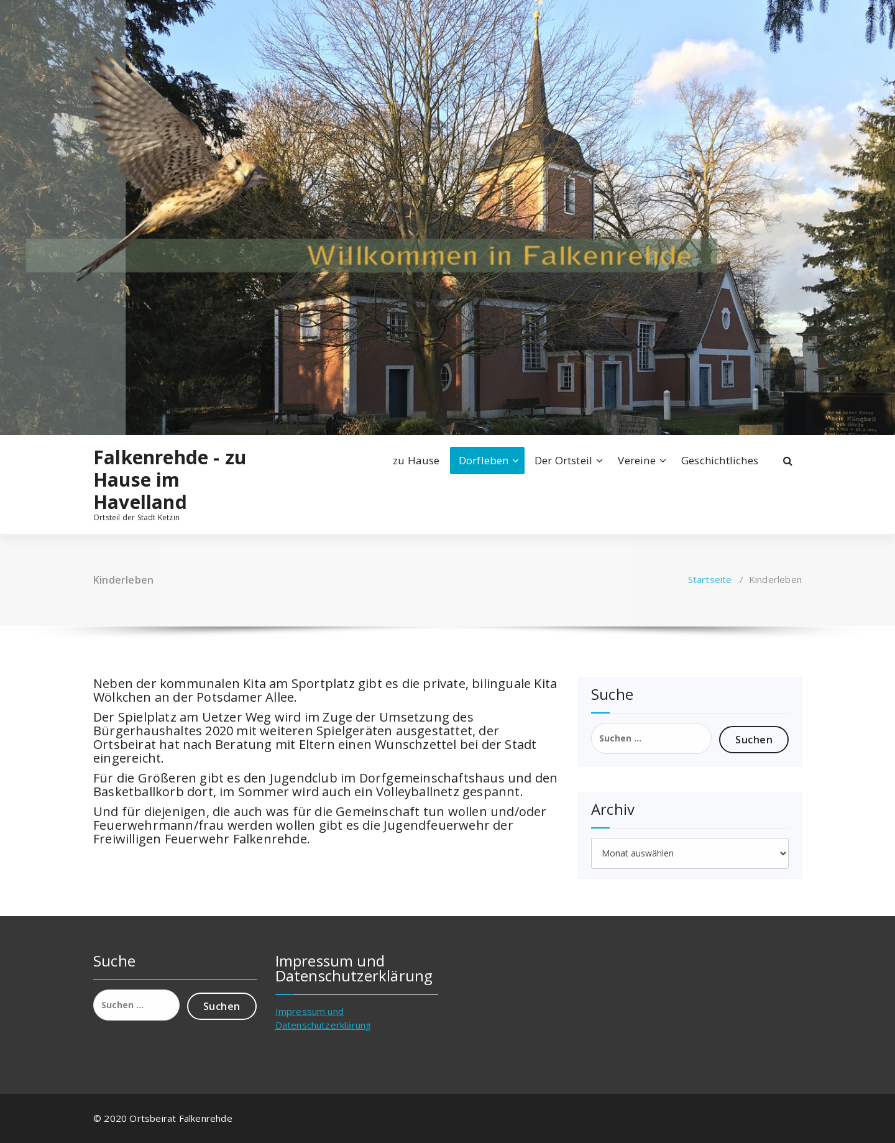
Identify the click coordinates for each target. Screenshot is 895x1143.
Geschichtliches (719, 460)
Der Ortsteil (563, 460)
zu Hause (416, 460)
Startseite (710, 579)
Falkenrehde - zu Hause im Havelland (169, 479)
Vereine (636, 460)
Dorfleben (484, 460)
